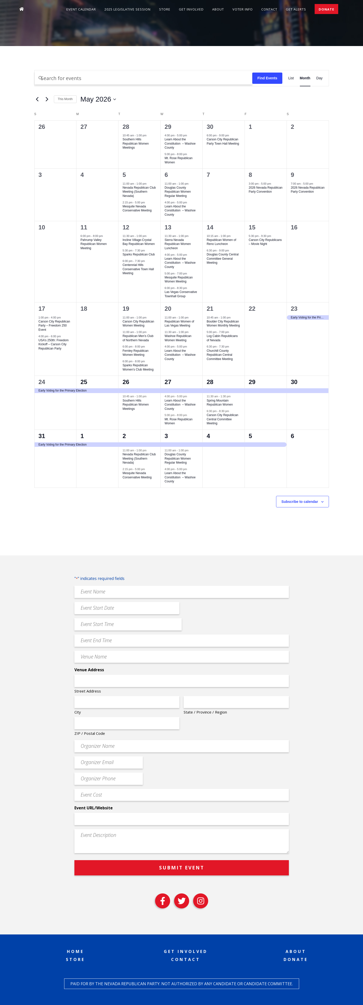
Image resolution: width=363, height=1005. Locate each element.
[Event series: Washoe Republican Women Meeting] (191, 331)
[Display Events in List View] (291, 78)
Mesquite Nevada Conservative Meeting (137, 208)
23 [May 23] (294, 308)
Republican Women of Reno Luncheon (221, 242)
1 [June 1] (82, 436)
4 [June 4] (208, 436)
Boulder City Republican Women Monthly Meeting (223, 323)
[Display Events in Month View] (305, 78)
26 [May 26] (126, 382)
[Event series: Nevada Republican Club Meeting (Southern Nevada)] (149, 183)
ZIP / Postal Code (89, 733)
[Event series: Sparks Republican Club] (147, 250)
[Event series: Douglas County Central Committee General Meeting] (231, 250)
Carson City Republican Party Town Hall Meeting (223, 141)
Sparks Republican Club (139, 254)
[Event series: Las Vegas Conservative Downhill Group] (189, 287)
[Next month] (47, 99)
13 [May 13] (168, 227)
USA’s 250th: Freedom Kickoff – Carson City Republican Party (54, 344)
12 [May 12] (126, 227)
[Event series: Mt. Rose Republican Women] (189, 154)
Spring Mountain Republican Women (220, 403)
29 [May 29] (252, 382)
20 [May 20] (168, 308)
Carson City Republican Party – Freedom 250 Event (54, 325)
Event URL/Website (93, 808)
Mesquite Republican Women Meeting (179, 279)
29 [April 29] (168, 126)
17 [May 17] (42, 308)
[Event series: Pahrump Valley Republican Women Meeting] (105, 235)
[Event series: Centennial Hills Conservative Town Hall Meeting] (147, 260)
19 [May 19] (126, 308)
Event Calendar (81, 9)
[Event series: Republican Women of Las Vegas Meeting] (191, 317)
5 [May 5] (124, 174)
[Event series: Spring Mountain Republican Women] (233, 396)
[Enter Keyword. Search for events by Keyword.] (144, 78)
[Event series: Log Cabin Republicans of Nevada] (231, 331)
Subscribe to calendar (299, 502)
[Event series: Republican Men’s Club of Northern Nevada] (149, 331)
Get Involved (191, 9)
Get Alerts (296, 9)
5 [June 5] (250, 436)
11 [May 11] (83, 227)
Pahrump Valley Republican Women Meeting (93, 244)
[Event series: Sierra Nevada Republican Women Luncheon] (191, 235)
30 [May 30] (294, 382)
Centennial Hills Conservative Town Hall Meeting (138, 269)
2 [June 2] (124, 436)
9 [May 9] (292, 174)
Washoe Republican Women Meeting (178, 338)
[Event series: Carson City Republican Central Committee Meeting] (231, 411)
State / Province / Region (205, 712)
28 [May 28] (210, 382)
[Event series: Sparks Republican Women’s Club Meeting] (147, 361)
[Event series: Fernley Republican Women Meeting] (147, 346)
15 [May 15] (252, 227)
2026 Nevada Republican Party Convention (266, 190)
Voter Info (242, 9)
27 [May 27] (168, 382)
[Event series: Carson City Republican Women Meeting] (149, 317)
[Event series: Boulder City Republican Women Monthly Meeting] (233, 317)
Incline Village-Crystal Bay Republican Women (139, 242)
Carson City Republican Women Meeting (138, 323)
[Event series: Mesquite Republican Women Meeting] (189, 273)
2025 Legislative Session (127, 9)
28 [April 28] (126, 126)
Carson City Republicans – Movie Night (265, 242)
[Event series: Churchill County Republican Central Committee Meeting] (231, 346)
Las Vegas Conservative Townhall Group (181, 294)
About (218, 9)
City (77, 712)
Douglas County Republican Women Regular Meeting (178, 192)
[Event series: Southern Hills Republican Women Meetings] (149, 135)
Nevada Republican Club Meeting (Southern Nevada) (139, 192)
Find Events (267, 78)
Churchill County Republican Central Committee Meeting (220, 355)
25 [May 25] (83, 382)
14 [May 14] (210, 227)
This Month (65, 99)
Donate (326, 9)
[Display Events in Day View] (319, 78)
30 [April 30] (210, 126)
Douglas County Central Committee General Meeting (222, 258)
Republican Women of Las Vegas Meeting (179, 323)
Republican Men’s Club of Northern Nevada (138, 338)
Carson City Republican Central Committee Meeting (222, 419)
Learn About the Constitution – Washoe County (180, 143)
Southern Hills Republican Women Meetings (136, 143)
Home (75, 951)
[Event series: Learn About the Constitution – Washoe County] (189, 135)
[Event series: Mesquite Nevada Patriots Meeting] (147, 202)
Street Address (87, 691)
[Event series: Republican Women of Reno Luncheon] (233, 235)
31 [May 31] (42, 436)
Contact (269, 9)
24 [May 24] (42, 382)
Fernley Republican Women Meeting (135, 353)
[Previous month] (37, 99)
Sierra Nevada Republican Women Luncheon (178, 244)
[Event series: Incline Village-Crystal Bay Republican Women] (149, 235)
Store (164, 9)
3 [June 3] (166, 436)
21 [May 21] (210, 308)
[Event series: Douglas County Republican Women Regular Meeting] (191, 183)
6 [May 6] (166, 174)
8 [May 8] (250, 174)
